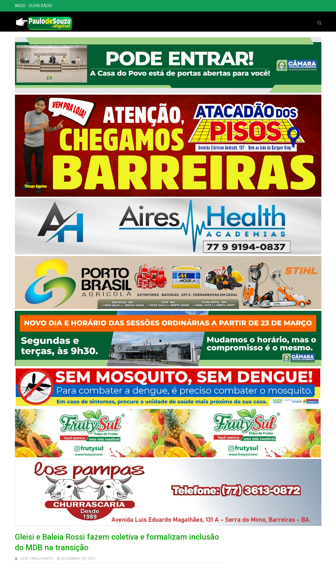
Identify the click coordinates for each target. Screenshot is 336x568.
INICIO (20, 5)
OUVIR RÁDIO (40, 5)
